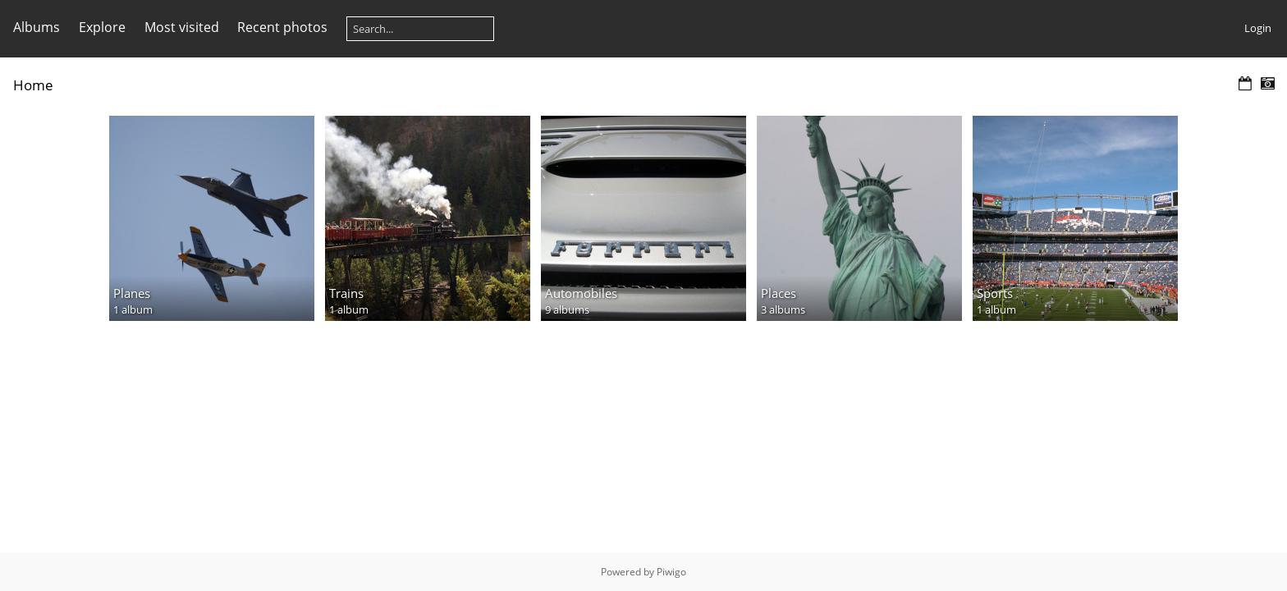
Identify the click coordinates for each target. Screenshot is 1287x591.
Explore (102, 27)
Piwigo (671, 572)
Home (33, 85)
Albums (36, 27)
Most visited (181, 27)
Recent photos (282, 27)
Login (1257, 28)
